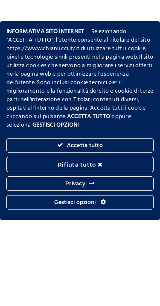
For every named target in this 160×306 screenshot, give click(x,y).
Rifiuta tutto (80, 164)
